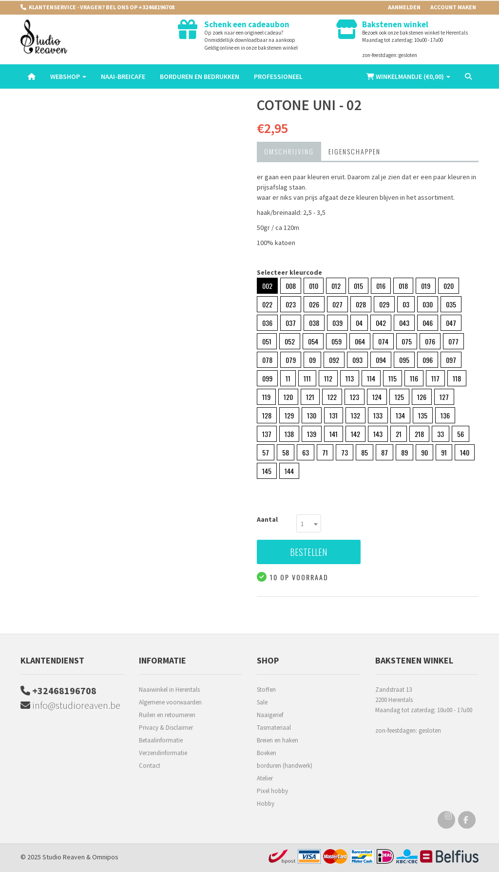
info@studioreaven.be (70, 705)
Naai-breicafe (123, 76)
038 (314, 323)
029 (384, 304)
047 (451, 323)
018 (403, 286)
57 (265, 452)
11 (288, 378)
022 (267, 304)
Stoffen (266, 689)
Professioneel (278, 76)
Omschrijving (289, 151)
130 (311, 415)
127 (444, 397)
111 (307, 378)
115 (392, 378)
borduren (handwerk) (284, 765)
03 (406, 304)
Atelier (265, 778)
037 (291, 323)
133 (378, 415)
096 (427, 360)
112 (328, 378)
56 (460, 434)
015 (358, 286)
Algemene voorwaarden (170, 702)
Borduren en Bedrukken (199, 76)
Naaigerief (270, 715)
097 (451, 360)
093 (357, 360)
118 (457, 378)
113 (349, 378)
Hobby (265, 803)
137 (266, 434)
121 (310, 397)
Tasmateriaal (274, 727)
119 (266, 397)
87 (384, 452)
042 (381, 323)
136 (445, 415)
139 (311, 434)
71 (325, 452)
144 (289, 471)
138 (289, 434)
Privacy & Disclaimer (166, 727)
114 (371, 378)
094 (381, 360)
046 (427, 323)
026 (314, 304)
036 (267, 323)
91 (444, 452)
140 (464, 452)
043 (404, 323)
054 (313, 341)
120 (288, 397)
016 (380, 286)
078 (267, 360)
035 (451, 304)
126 (421, 397)
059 (336, 341)
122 (332, 397)
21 (399, 434)
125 (399, 397)
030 (427, 304)
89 (404, 452)
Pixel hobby (272, 791)
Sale (262, 702)
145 (266, 471)
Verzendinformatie (163, 753)
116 (414, 378)
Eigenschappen (354, 151)
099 (267, 378)
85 (364, 452)
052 (290, 341)
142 (355, 434)
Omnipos (105, 857)
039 (337, 323)
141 (333, 434)
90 (424, 452)
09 (312, 360)
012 (336, 286)
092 (334, 360)
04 (359, 323)
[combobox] (308, 523)
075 (407, 341)
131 (333, 415)
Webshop (68, 76)
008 (291, 286)
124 (377, 397)
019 (425, 286)
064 (360, 341)
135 (422, 415)
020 (448, 286)
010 (313, 286)
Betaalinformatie (161, 740)
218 (419, 434)
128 (266, 415)
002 (267, 286)
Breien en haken (277, 740)
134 (400, 415)
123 (354, 397)
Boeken (266, 753)
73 (344, 452)
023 (291, 304)
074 (383, 341)
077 (453, 341)
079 (291, 360)
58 (285, 452)
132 (355, 415)
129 (289, 415)
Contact (149, 765)
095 (404, 360)
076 (430, 341)
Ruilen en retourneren (167, 715)
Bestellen (308, 552)
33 (440, 434)
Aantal (267, 519)
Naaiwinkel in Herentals (169, 689)
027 (337, 304)
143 (378, 434)
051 (266, 341)
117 (435, 378)
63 (305, 452)
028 (361, 304)
